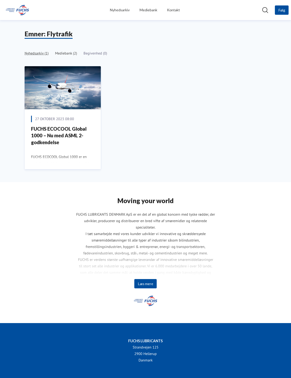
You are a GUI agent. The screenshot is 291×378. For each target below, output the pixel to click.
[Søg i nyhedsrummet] (265, 10)
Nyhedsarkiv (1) (37, 53)
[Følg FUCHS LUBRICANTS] (282, 10)
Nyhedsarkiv (120, 10)
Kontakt (173, 10)
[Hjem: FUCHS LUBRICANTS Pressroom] (17, 10)
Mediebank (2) (66, 53)
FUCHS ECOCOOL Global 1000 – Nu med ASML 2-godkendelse (59, 135)
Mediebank (148, 10)
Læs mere (145, 283)
